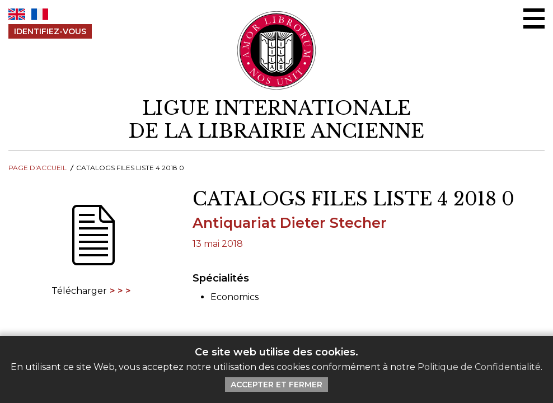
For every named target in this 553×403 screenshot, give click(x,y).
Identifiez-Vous (50, 31)
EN (16, 14)
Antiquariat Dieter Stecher (290, 222)
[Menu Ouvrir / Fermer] (534, 18)
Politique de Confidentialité (479, 367)
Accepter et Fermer (276, 384)
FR (39, 14)
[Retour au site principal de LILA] (276, 50)
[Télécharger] (92, 242)
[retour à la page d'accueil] (276, 119)
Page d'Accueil (37, 167)
